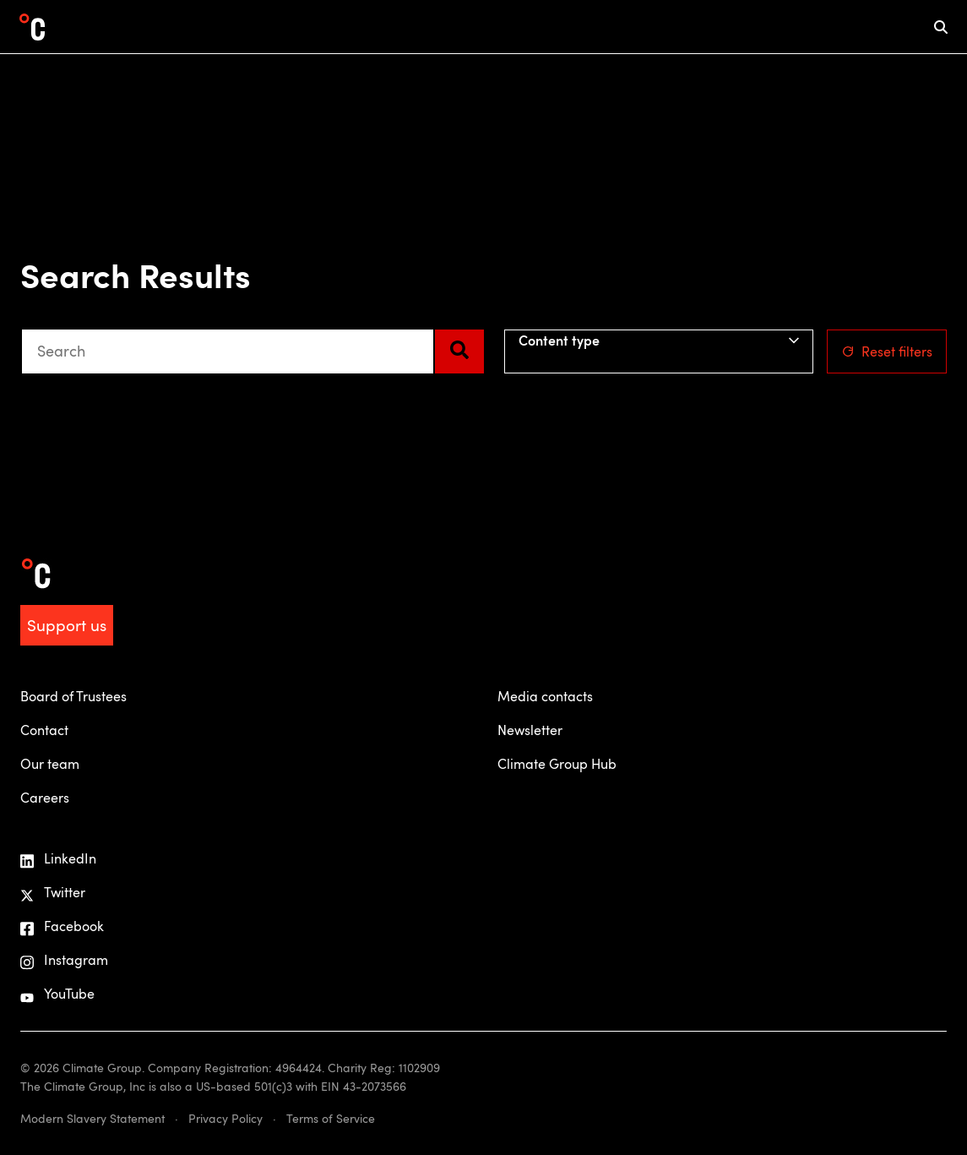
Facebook (62, 926)
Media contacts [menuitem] (545, 696)
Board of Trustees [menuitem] (73, 696)
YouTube (57, 994)
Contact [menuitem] (44, 730)
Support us (66, 624)
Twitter (52, 892)
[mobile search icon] (941, 26)
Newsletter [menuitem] (529, 730)
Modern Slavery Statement (92, 1118)
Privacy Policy (225, 1118)
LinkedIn (58, 859)
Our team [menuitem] (49, 764)
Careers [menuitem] (44, 797)
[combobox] (227, 351)
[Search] (459, 351)
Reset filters (886, 351)
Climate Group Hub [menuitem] (557, 764)
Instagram (64, 960)
